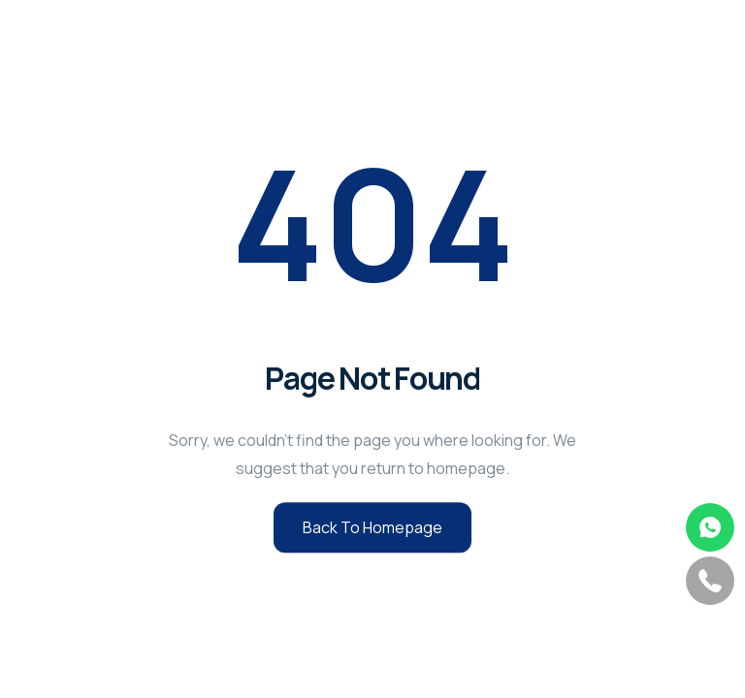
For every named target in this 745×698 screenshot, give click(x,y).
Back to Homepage (372, 527)
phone (710, 580)
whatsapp (710, 527)
